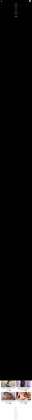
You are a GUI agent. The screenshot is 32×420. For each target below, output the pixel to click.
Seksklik (16, 16)
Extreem (16, 14)
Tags (16, 7)
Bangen (16, 12)
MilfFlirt (16, 409)
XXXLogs (15, 411)
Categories (16, 5)
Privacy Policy (16, 418)
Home (16, 3)
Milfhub (16, 407)
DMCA (16, 416)
